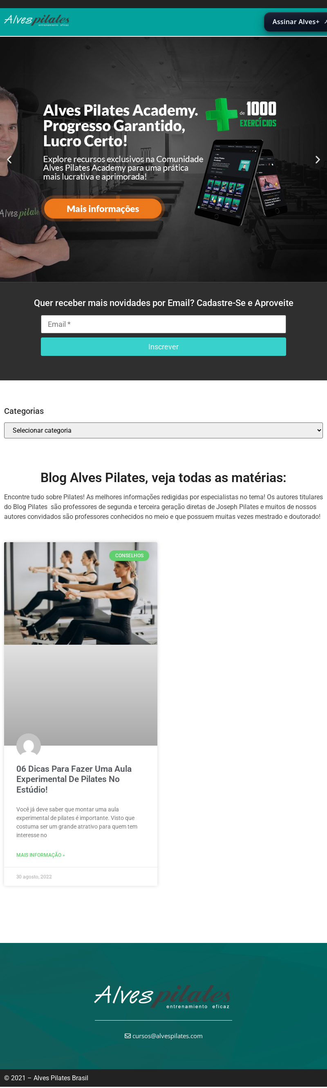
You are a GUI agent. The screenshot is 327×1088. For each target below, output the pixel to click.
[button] (9, 159)
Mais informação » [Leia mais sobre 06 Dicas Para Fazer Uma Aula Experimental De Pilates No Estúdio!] (40, 855)
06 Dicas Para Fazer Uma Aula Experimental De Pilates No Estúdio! (74, 779)
